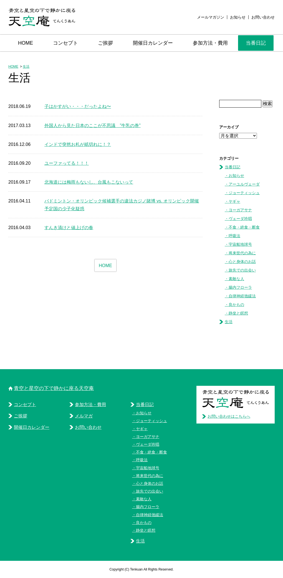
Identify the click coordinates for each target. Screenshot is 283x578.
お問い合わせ (263, 17)
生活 (26, 67)
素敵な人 (236, 279)
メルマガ (84, 416)
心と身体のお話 (242, 261)
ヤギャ (234, 201)
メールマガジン (210, 17)
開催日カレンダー (153, 43)
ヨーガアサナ (240, 210)
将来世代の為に (242, 253)
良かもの (236, 304)
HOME (25, 43)
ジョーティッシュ (244, 193)
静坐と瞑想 (238, 313)
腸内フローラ (240, 287)
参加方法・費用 (210, 43)
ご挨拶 (105, 43)
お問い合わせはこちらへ (229, 416)
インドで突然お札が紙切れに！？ (77, 144)
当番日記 (256, 43)
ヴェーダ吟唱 (240, 218)
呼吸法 (234, 236)
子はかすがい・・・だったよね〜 (77, 106)
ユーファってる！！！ (66, 163)
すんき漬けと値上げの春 (68, 227)
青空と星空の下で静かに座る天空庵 (54, 388)
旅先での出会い (242, 270)
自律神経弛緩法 (242, 296)
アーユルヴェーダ (244, 184)
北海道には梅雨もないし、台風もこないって (88, 182)
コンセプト (65, 43)
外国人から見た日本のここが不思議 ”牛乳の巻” (92, 125)
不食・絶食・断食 (244, 227)
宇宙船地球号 (240, 244)
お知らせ (238, 17)
